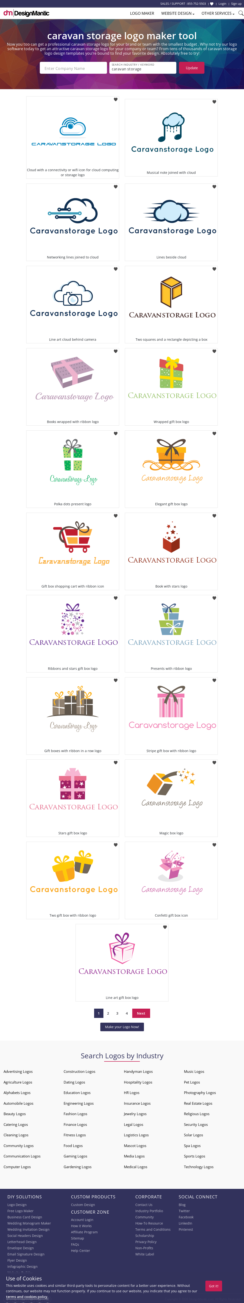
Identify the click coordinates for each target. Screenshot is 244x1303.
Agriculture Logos (18, 1080)
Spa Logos (192, 1144)
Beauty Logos (15, 1112)
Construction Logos (79, 1070)
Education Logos (77, 1091)
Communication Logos (22, 1154)
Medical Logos (135, 1165)
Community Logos (19, 1144)
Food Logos (73, 1144)
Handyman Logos (138, 1070)
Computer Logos (17, 1165)
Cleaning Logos (16, 1133)
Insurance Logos (137, 1101)
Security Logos (196, 1123)
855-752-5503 (196, 3)
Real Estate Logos (198, 1101)
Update (192, 67)
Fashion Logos (75, 1112)
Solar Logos (193, 1133)
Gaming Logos (75, 1154)
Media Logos (134, 1154)
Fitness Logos (75, 1133)
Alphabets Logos (17, 1091)
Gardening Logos (78, 1165)
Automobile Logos (18, 1101)
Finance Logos (75, 1123)
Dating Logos (74, 1080)
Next (141, 1012)
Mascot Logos (135, 1144)
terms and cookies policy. (27, 1296)
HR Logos (131, 1091)
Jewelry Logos (135, 1112)
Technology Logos (199, 1165)
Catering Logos (16, 1123)
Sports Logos (194, 1154)
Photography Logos (200, 1091)
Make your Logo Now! (122, 1025)
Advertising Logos (18, 1070)
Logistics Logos (136, 1133)
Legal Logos (133, 1123)
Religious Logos (196, 1112)
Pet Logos (192, 1080)
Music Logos (194, 1070)
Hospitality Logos (138, 1080)
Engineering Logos (79, 1101)
